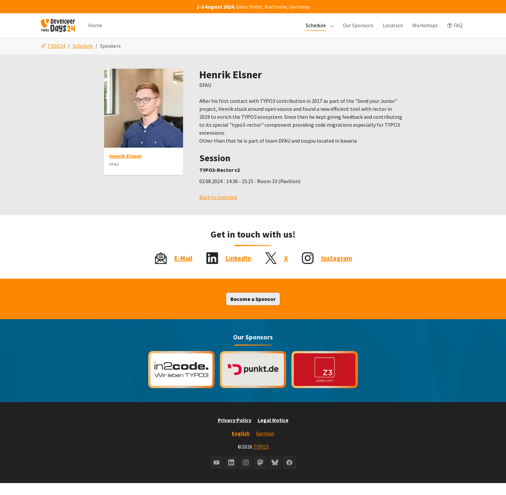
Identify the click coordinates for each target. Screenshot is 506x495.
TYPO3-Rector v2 (219, 181)
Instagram (336, 270)
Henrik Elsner (125, 168)
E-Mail (183, 270)
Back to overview (218, 209)
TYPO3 (261, 458)
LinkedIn (238, 270)
